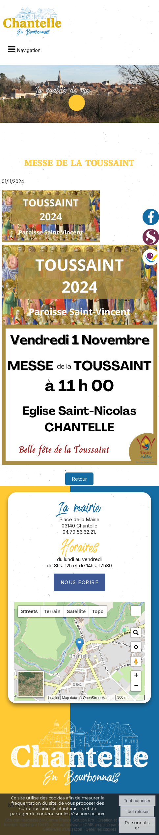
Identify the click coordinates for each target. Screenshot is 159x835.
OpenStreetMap (96, 698)
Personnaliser (137, 825)
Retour (79, 479)
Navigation (28, 50)
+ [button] (136, 676)
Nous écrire (80, 582)
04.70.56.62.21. (79, 532)
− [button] (136, 686)
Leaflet (53, 698)
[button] (136, 611)
